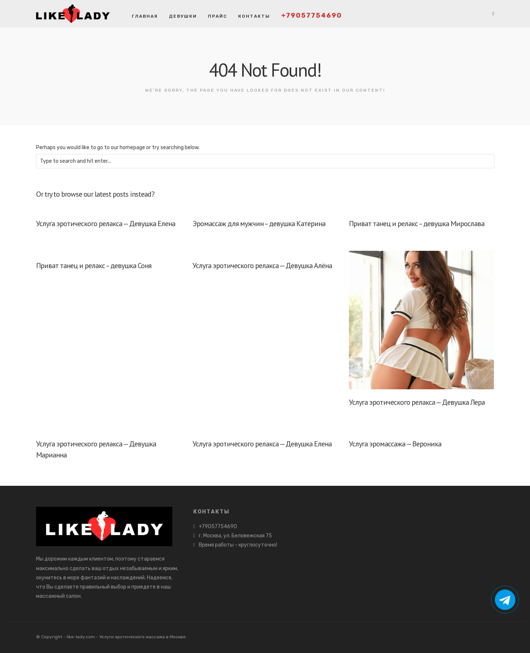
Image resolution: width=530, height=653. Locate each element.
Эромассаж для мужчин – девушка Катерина (258, 223)
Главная (145, 16)
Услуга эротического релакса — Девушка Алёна (262, 265)
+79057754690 (311, 15)
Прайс (217, 16)
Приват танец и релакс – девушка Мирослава (416, 223)
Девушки (183, 16)
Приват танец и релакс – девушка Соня (93, 265)
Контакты (254, 16)
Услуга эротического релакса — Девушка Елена (105, 223)
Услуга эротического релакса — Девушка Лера (417, 402)
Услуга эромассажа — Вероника (395, 444)
